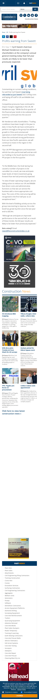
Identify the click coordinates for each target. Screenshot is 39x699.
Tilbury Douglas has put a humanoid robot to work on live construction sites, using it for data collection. (29, 322)
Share (3, 36)
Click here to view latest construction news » (13, 412)
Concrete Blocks (10, 626)
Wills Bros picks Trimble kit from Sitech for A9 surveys (9, 350)
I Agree (19, 696)
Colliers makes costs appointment (28, 387)
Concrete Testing (11, 646)
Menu (3, 3)
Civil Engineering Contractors (15, 590)
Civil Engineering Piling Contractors (17, 575)
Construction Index (9, 17)
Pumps (7, 601)
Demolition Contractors (13, 606)
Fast (32, 3)
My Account (24, 3)
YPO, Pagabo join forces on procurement (8, 388)
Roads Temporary (11, 631)
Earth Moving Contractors (14, 636)
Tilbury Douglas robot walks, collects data (28, 315)
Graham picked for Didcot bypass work (28, 349)
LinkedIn (28, 15)
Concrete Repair (10, 653)
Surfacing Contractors (12, 588)
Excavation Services (11, 586)
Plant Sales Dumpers (12, 628)
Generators (9, 598)
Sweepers (8, 651)
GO (35, 9)
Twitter (24, 15)
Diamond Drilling (11, 611)
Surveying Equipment (12, 613)
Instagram (21, 15)
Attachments (9, 573)
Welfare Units (9, 596)
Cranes (7, 583)
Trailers (7, 618)
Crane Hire (8, 581)
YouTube (32, 15)
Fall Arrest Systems (11, 643)
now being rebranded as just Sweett (16, 93)
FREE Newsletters (18, 3)
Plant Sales (8, 570)
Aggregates (9, 593)
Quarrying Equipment (12, 621)
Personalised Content (29, 692)
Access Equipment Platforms (15, 608)
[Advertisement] (19, 476)
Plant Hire (8, 568)
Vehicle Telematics (11, 641)
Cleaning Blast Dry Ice (12, 658)
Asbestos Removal (11, 623)
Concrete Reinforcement (13, 616)
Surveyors (8, 648)
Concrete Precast (11, 656)
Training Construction (12, 578)
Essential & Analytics (10, 692)
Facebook (36, 15)
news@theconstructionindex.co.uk (15, 231)
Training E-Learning (12, 633)
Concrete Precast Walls (13, 638)
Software (8, 603)
